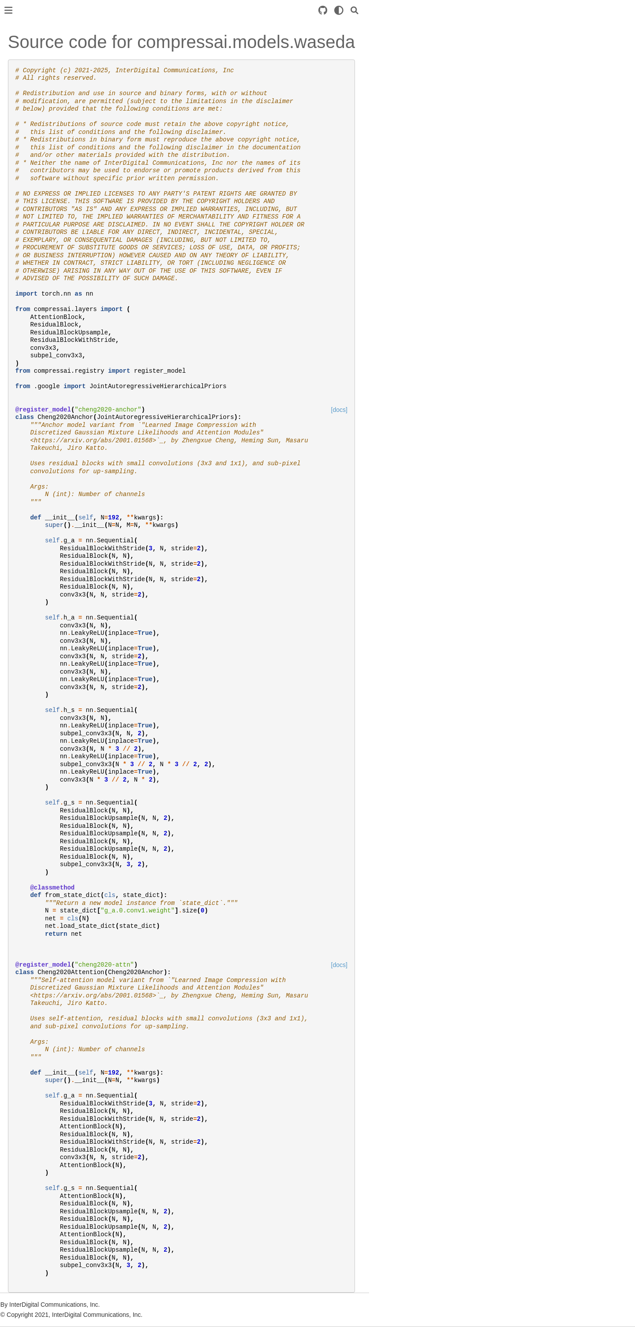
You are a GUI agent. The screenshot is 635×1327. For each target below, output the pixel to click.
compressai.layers (39, 230)
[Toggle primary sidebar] (145, 10)
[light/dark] (476, 10)
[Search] (492, 10)
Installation (29, 73)
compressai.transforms (46, 286)
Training (25, 110)
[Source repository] (460, 10)
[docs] (476, 409)
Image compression (42, 323)
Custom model (34, 123)
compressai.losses (40, 244)
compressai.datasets (43, 188)
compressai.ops (36, 272)
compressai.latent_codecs (50, 216)
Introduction (30, 59)
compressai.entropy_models (53, 202)
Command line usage (44, 360)
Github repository (38, 396)
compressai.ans (36, 174)
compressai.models (41, 258)
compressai (30, 160)
